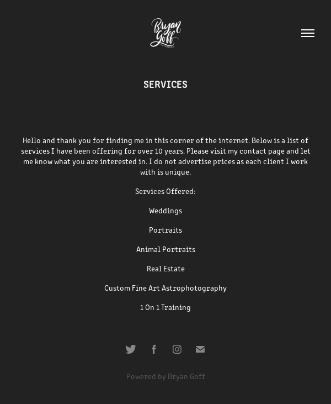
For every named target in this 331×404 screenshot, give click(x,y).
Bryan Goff (186, 376)
